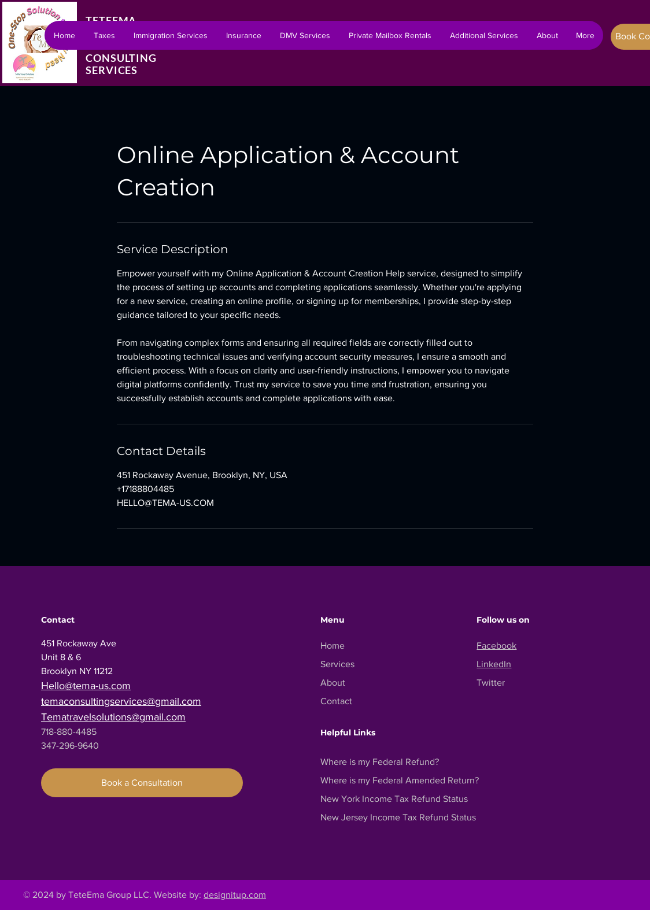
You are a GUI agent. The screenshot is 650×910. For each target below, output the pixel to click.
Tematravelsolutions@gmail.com (113, 717)
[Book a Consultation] (142, 782)
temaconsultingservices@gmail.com (121, 701)
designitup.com (235, 895)
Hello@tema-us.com (86, 685)
